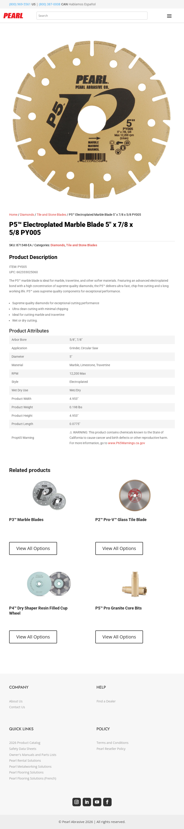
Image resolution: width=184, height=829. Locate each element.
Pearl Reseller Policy (110, 749)
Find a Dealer (106, 701)
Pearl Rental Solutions (25, 760)
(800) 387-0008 (49, 4)
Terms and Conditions (112, 743)
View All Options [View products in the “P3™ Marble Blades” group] (33, 548)
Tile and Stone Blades (51, 214)
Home (13, 214)
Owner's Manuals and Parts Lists (32, 755)
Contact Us (17, 707)
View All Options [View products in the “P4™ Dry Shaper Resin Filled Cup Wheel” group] (33, 637)
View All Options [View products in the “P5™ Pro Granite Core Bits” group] (119, 637)
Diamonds (27, 214)
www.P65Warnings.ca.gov (126, 443)
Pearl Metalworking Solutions (30, 766)
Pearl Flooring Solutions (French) (32, 778)
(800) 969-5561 (20, 4)
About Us (15, 701)
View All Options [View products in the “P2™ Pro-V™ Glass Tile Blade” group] (119, 548)
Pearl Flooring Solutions (26, 772)
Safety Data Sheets (22, 749)
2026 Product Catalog (24, 743)
